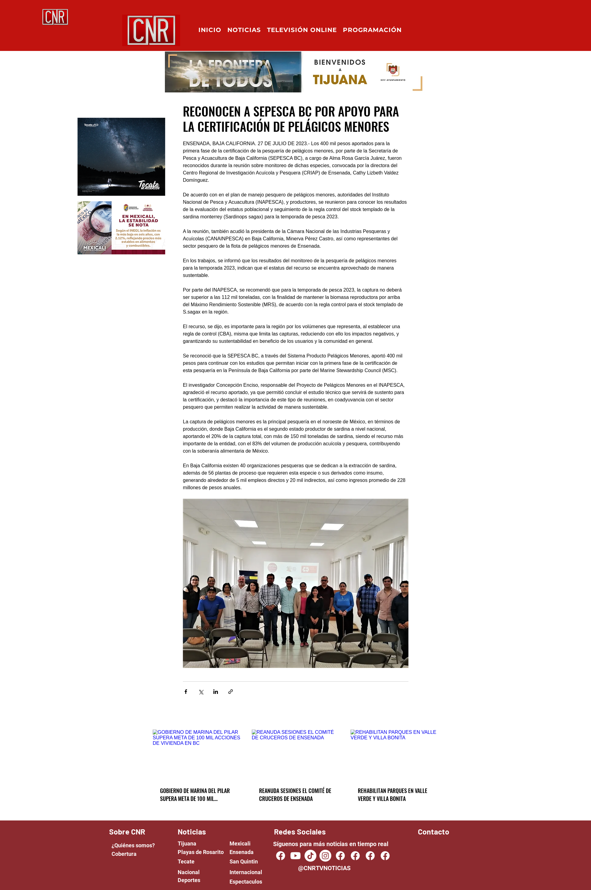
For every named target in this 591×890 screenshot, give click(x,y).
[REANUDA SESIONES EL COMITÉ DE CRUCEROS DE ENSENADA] (296, 754)
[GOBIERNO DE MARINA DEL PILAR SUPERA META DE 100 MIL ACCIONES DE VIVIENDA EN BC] (197, 754)
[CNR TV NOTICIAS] (281, 856)
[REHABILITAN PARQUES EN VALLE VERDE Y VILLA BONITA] (395, 754)
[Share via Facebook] (186, 691)
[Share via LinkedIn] (216, 691)
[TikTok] (310, 856)
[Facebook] (340, 856)
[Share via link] (230, 691)
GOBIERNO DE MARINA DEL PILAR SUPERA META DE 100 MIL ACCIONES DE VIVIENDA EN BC (195, 794)
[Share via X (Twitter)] (201, 691)
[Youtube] (295, 856)
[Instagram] (325, 856)
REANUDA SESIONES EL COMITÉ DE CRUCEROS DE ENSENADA (295, 794)
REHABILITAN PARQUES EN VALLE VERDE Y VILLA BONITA (392, 794)
